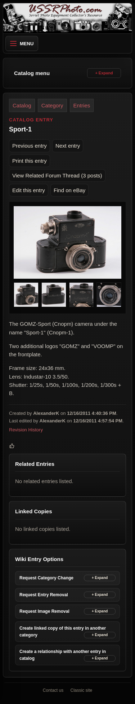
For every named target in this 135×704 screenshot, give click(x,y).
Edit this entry (28, 190)
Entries (81, 105)
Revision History (26, 429)
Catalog (22, 105)
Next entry (67, 146)
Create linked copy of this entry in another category (62, 632)
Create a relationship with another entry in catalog (62, 655)
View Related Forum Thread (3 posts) (57, 175)
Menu (21, 43)
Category (52, 105)
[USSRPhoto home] (67, 18)
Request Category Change (46, 577)
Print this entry (29, 161)
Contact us (53, 690)
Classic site (82, 690)
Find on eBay (69, 190)
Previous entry (29, 146)
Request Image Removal (44, 611)
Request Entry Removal (43, 594)
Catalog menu (32, 73)
